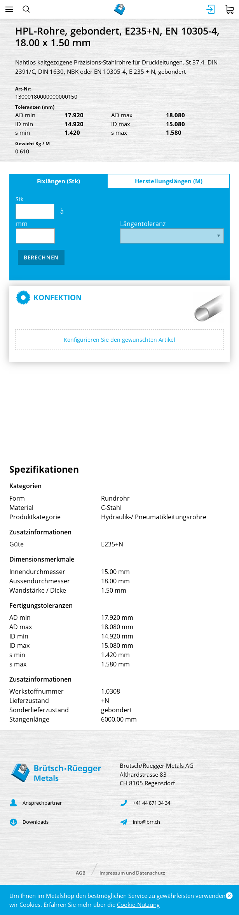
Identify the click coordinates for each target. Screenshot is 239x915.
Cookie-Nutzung (138, 904)
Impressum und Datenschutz (132, 872)
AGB (80, 872)
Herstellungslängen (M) (168, 181)
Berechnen (41, 257)
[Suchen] (26, 9)
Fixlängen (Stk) (58, 181)
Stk (35, 207)
